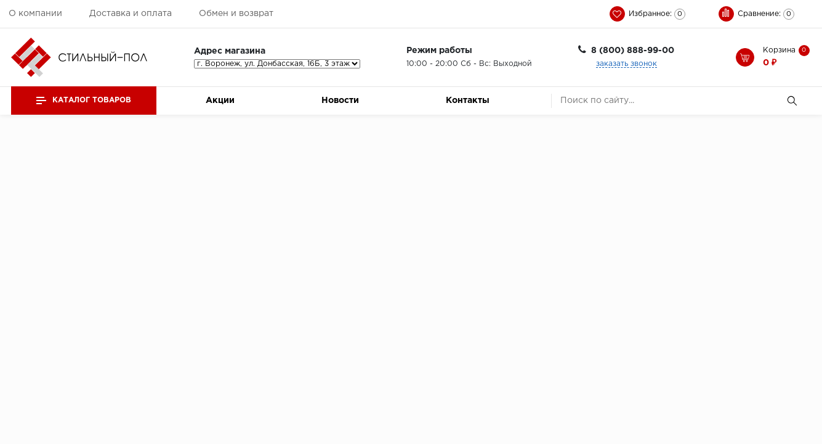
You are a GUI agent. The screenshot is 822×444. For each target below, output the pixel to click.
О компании (35, 13)
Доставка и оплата (130, 13)
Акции (220, 100)
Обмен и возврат (236, 13)
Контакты (468, 100)
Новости (340, 100)
